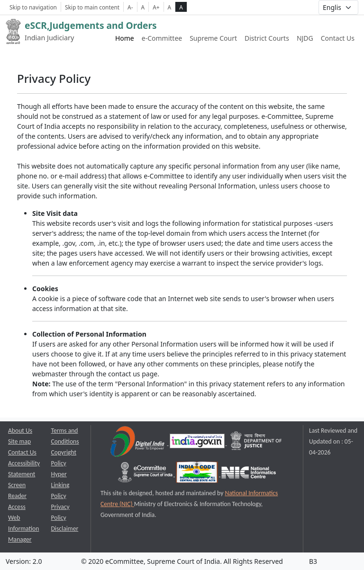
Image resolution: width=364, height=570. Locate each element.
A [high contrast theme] (181, 7)
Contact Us (338, 38)
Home (124, 38)
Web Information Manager (23, 528)
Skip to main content (92, 7)
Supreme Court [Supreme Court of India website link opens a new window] (213, 38)
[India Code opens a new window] (197, 474)
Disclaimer (65, 529)
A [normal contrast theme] (170, 7)
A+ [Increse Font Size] (156, 7)
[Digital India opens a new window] (138, 443)
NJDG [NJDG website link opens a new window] (305, 38)
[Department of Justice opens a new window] (256, 443)
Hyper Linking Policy (60, 485)
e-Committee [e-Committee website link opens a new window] (162, 38)
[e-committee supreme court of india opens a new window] (146, 474)
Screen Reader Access (17, 496)
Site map (19, 441)
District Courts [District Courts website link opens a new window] (267, 38)
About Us (20, 431)
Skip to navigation (33, 7)
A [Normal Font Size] (143, 7)
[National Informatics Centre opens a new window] (248, 474)
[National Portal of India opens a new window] (198, 443)
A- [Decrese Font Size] (130, 7)
